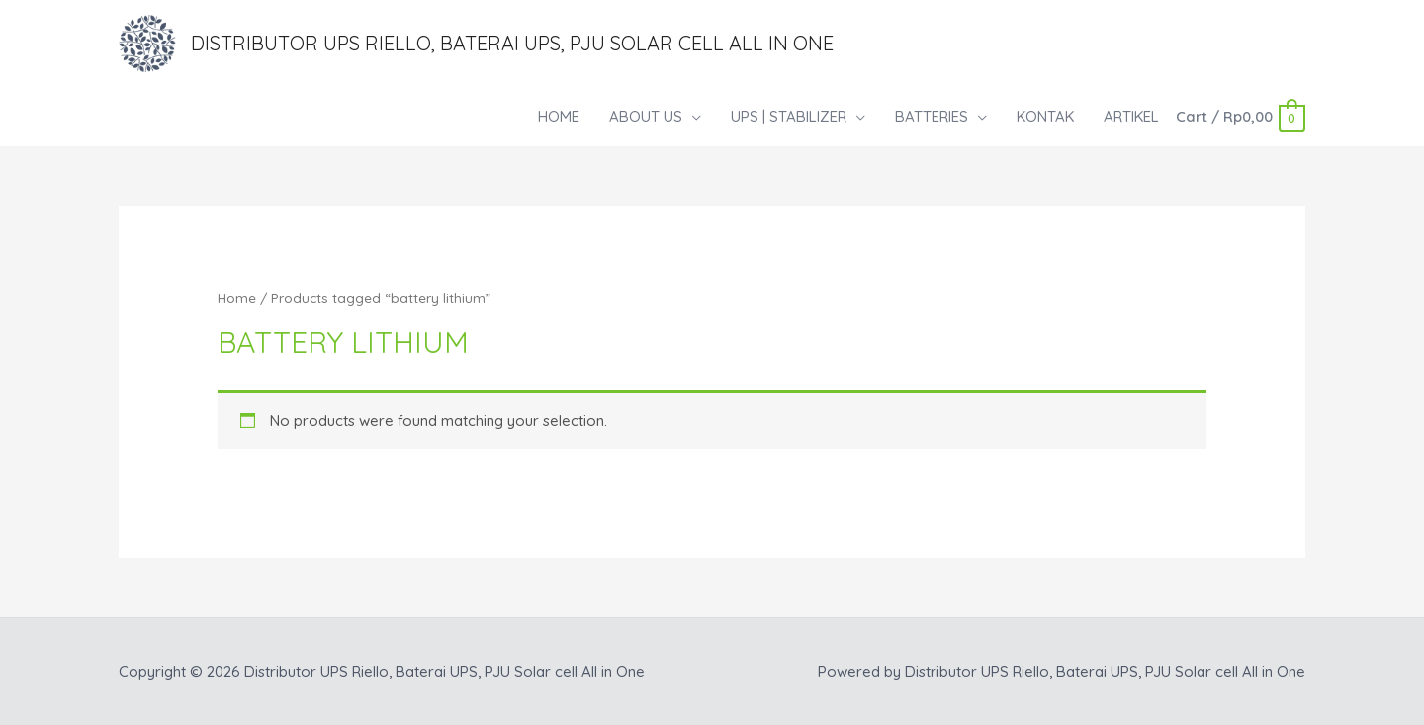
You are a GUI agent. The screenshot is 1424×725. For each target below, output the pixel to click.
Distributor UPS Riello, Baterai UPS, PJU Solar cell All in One (512, 43)
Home (237, 297)
